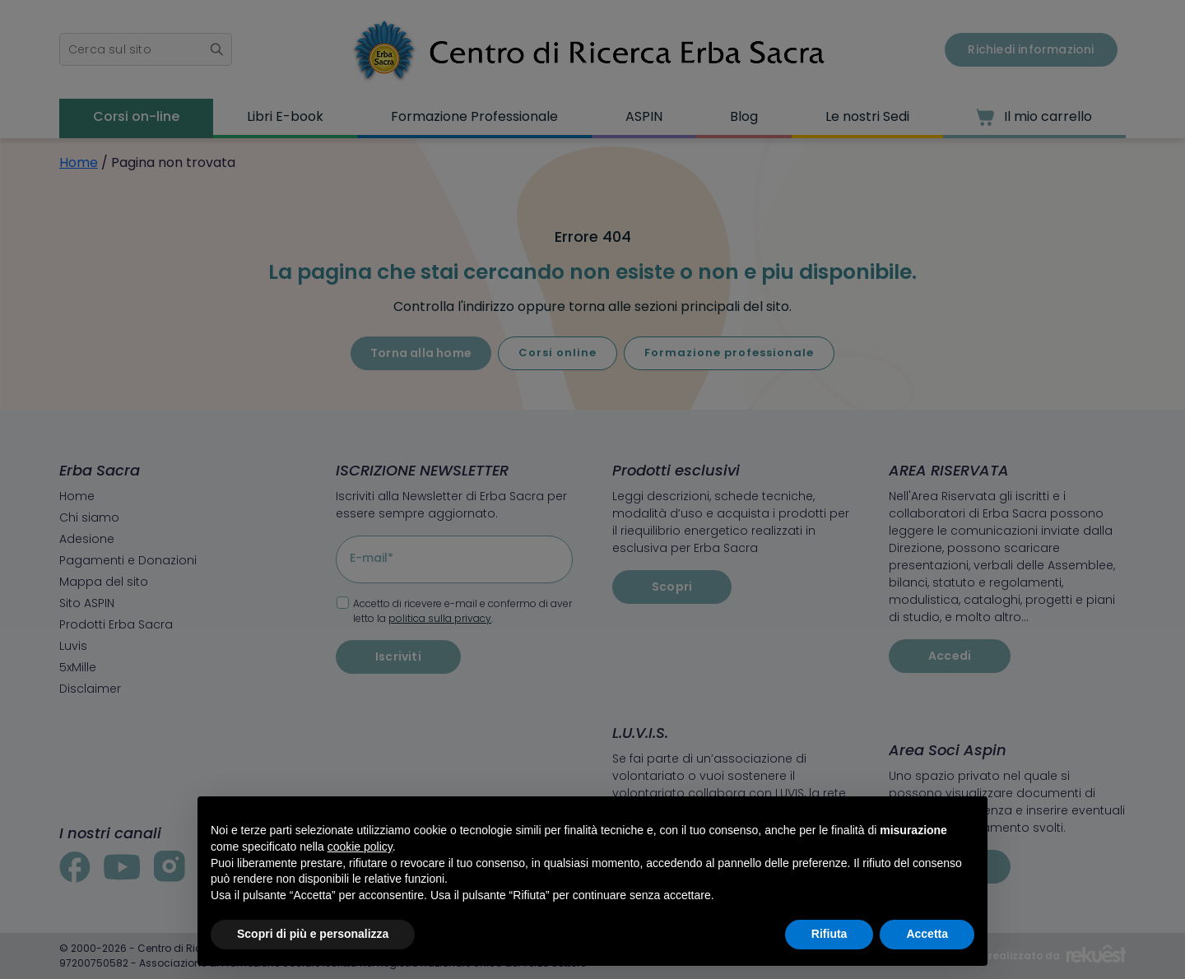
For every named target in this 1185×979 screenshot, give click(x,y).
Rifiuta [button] (829, 933)
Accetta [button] (927, 933)
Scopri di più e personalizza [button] (312, 933)
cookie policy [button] (360, 846)
